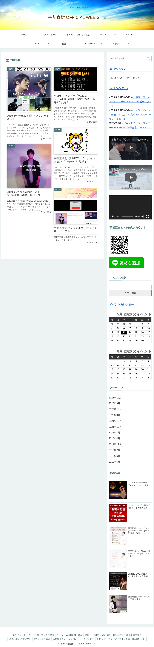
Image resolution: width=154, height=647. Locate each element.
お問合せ (101, 639)
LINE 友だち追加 (42, 639)
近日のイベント (118, 88)
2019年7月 (114, 450)
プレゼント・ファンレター (81, 639)
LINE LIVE (118, 635)
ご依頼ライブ (59, 639)
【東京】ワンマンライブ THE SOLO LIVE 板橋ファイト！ (130, 101)
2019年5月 (114, 461)
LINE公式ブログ (134, 635)
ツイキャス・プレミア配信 (41, 635)
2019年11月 (115, 444)
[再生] (112, 216)
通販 (87, 635)
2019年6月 (114, 456)
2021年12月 (115, 421)
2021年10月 (115, 427)
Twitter (95, 635)
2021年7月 (114, 432)
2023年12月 (115, 397)
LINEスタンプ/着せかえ (20, 639)
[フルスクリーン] (147, 216)
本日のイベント (118, 69)
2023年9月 (114, 403)
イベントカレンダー (121, 304)
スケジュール (19, 635)
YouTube (106, 635)
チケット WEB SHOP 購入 (69, 635)
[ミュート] (142, 216)
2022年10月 (115, 409)
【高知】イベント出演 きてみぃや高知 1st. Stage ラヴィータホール (130, 114)
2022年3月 (114, 415)
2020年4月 (114, 438)
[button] (149, 58)
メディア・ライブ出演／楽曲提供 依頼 (127, 639)
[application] (130, 207)
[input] (130, 58)
